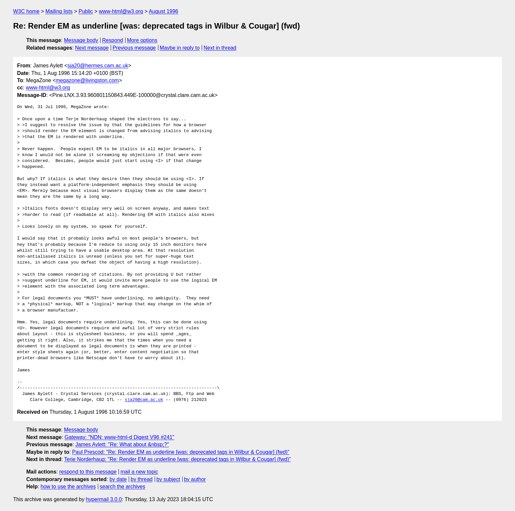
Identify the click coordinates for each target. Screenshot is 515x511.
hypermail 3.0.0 (104, 499)
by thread (142, 479)
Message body (81, 40)
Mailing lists (59, 11)
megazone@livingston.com (87, 80)
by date (117, 479)
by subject (168, 479)
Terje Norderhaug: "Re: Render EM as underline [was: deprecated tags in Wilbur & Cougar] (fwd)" (177, 459)
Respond (112, 40)
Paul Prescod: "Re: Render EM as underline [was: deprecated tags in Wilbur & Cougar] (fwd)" (180, 452)
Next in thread (220, 48)
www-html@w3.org (121, 11)
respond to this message (87, 472)
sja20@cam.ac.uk (144, 400)
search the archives (123, 486)
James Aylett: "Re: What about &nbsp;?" (122, 444)
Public (85, 11)
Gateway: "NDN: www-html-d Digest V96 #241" (119, 437)
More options (142, 40)
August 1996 (163, 11)
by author (195, 479)
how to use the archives (68, 486)
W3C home (26, 11)
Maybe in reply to (180, 48)
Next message (92, 48)
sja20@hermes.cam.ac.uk (97, 65)
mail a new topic (139, 472)
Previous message (134, 48)
